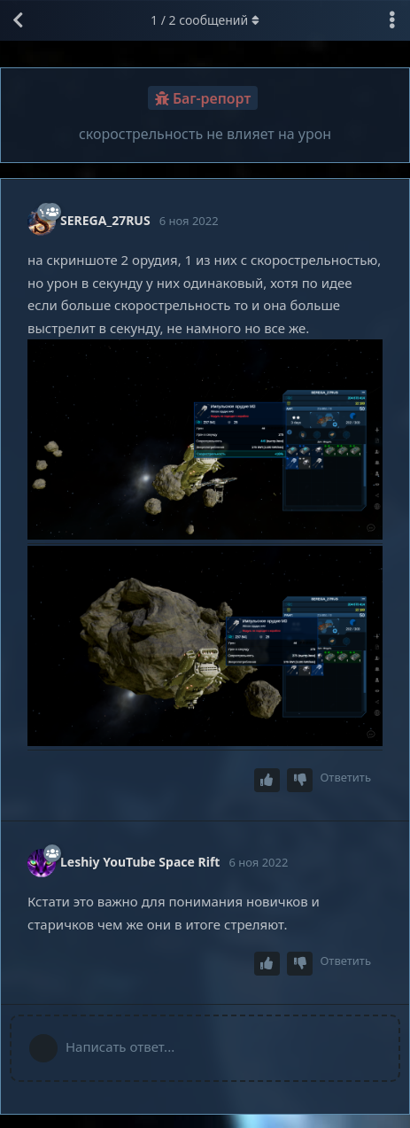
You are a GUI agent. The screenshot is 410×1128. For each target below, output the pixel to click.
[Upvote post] (267, 780)
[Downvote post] (300, 780)
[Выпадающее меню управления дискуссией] (392, 20)
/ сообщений (205, 20)
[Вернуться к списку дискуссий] (17, 20)
